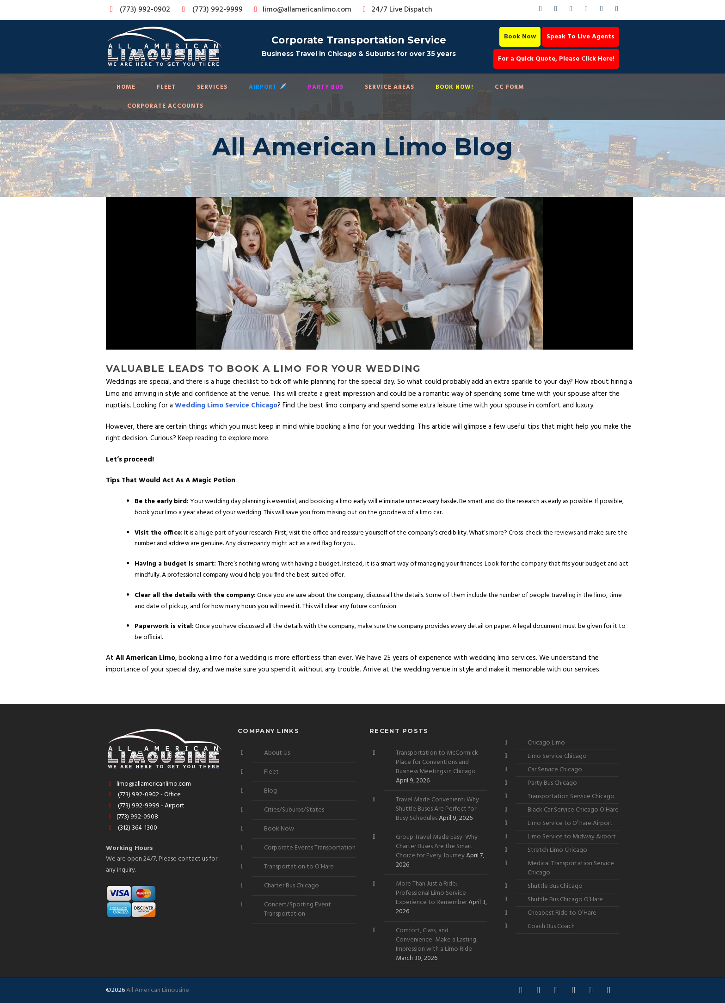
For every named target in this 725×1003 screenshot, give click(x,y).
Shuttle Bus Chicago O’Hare (565, 899)
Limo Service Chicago (557, 756)
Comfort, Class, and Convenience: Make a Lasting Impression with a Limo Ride (436, 939)
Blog (270, 791)
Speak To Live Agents (580, 36)
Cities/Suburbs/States (294, 810)
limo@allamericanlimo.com (301, 10)
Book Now (520, 36)
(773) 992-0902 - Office (143, 794)
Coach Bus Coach (551, 926)
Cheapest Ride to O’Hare (562, 913)
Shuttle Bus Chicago (555, 886)
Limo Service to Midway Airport (572, 836)
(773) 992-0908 (132, 817)
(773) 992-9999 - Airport (145, 805)
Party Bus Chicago (552, 783)
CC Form (509, 87)
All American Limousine (157, 990)
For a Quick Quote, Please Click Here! (556, 59)
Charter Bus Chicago (291, 885)
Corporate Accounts (165, 106)
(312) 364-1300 (131, 828)
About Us (277, 753)
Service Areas (389, 87)
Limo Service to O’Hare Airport (570, 823)
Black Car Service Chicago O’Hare (573, 810)
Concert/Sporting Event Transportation (297, 909)
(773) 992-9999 (210, 10)
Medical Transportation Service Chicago (571, 868)
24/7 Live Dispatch (396, 10)
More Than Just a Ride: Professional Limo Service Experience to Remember (431, 893)
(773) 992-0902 (138, 10)
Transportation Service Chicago (571, 796)
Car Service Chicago (555, 769)
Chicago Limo (546, 743)
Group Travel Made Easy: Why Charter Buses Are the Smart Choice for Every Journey (437, 846)
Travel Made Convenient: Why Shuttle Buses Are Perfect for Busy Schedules (437, 809)
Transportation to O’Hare (299, 866)
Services (212, 87)
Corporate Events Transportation (310, 848)
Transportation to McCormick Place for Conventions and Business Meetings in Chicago (437, 762)
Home (126, 87)
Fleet (166, 87)
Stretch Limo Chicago (557, 850)
